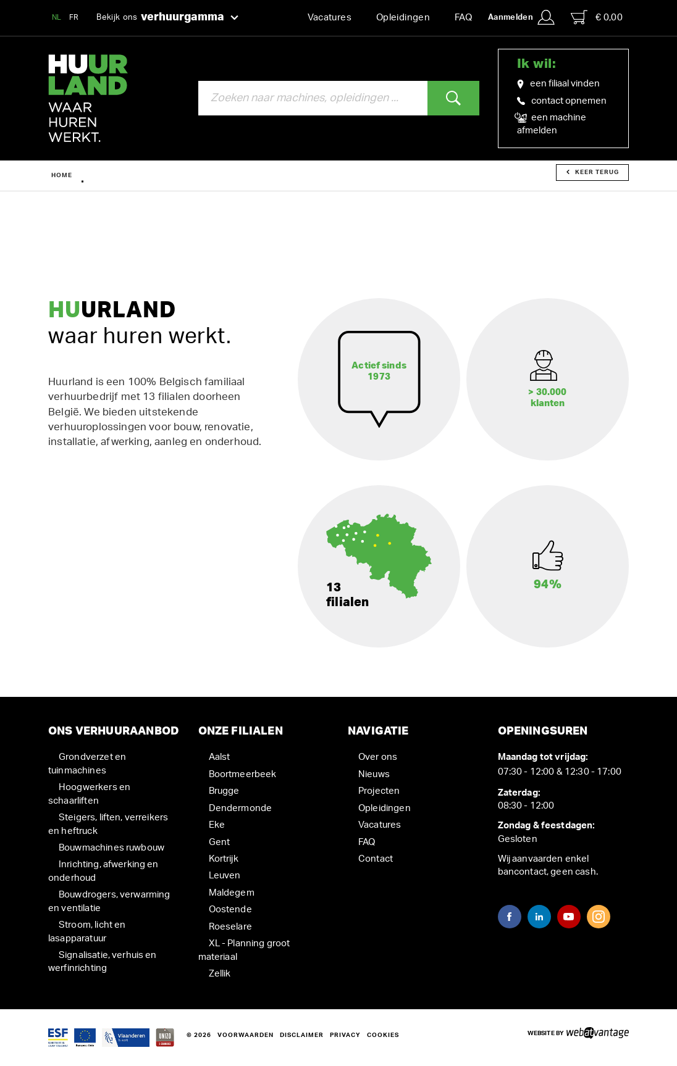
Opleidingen (403, 17)
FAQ (463, 17)
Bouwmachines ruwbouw (111, 847)
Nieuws (374, 774)
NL (57, 17)
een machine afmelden (551, 123)
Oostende (230, 909)
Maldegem (231, 892)
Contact (375, 859)
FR (74, 17)
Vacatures (329, 17)
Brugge (224, 791)
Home (61, 175)
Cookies (383, 1035)
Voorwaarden (245, 1035)
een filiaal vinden (558, 84)
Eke (217, 825)
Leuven (225, 875)
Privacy (345, 1035)
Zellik (220, 973)
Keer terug (592, 172)
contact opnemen (562, 101)
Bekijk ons (167, 18)
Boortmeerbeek (243, 774)
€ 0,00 (597, 17)
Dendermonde (240, 808)
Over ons (377, 757)
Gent (219, 842)
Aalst (219, 757)
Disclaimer (302, 1035)
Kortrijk (223, 859)
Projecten (379, 791)
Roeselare (230, 926)
